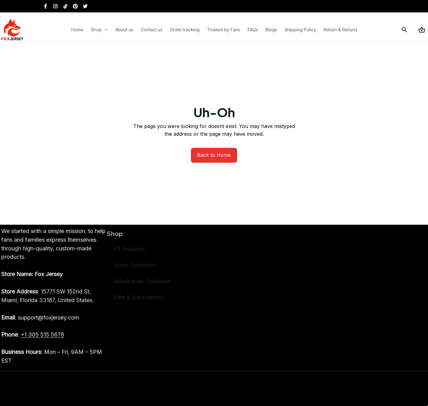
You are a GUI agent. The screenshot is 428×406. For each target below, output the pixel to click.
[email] (40, 322)
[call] (42, 339)
